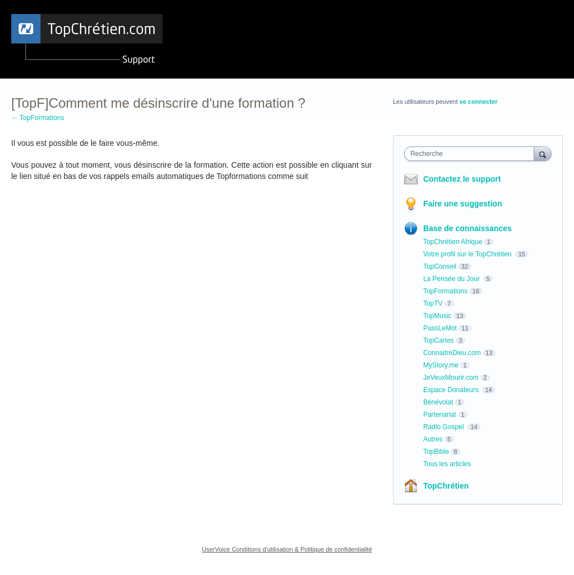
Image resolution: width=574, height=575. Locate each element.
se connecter (479, 101)
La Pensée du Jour (452, 279)
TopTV (433, 303)
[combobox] (472, 154)
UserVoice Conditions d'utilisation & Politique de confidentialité (287, 549)
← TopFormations (37, 118)
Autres (433, 439)
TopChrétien (446, 485)
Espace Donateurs (451, 390)
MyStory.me (441, 365)
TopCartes (438, 340)
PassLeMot (440, 328)
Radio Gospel (444, 427)
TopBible (436, 452)
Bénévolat (438, 402)
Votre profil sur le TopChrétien (468, 254)
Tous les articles (447, 464)
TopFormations (445, 291)
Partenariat (439, 414)
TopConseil (439, 266)
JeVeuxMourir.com (451, 377)
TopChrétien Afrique (452, 242)
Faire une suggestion (462, 203)
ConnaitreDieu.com (452, 353)
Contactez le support (462, 179)
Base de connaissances (467, 228)
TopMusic (437, 316)
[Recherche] (543, 153)
